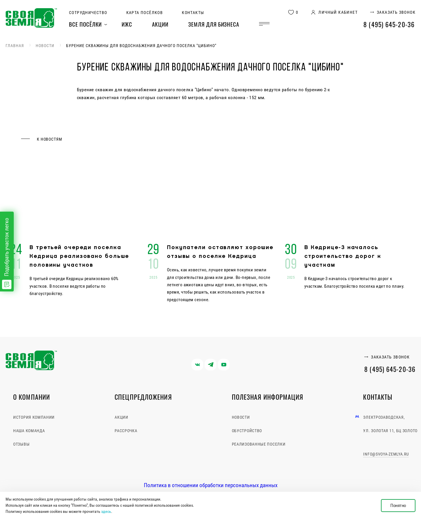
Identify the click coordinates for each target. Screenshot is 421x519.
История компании (34, 417)
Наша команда (29, 430)
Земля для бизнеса (213, 24)
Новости (45, 45)
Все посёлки (85, 24)
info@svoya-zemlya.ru (386, 454)
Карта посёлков (144, 12)
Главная (15, 45)
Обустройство (247, 430)
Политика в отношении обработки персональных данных (210, 485)
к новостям (49, 139)
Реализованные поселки (259, 444)
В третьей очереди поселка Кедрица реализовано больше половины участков (79, 256)
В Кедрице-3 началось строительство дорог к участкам (342, 256)
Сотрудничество (88, 12)
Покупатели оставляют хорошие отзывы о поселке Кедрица (220, 252)
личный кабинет (338, 12)
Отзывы (21, 444)
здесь (106, 511)
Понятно (398, 505)
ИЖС (127, 24)
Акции (160, 24)
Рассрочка (126, 430)
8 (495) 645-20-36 (389, 24)
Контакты (193, 12)
